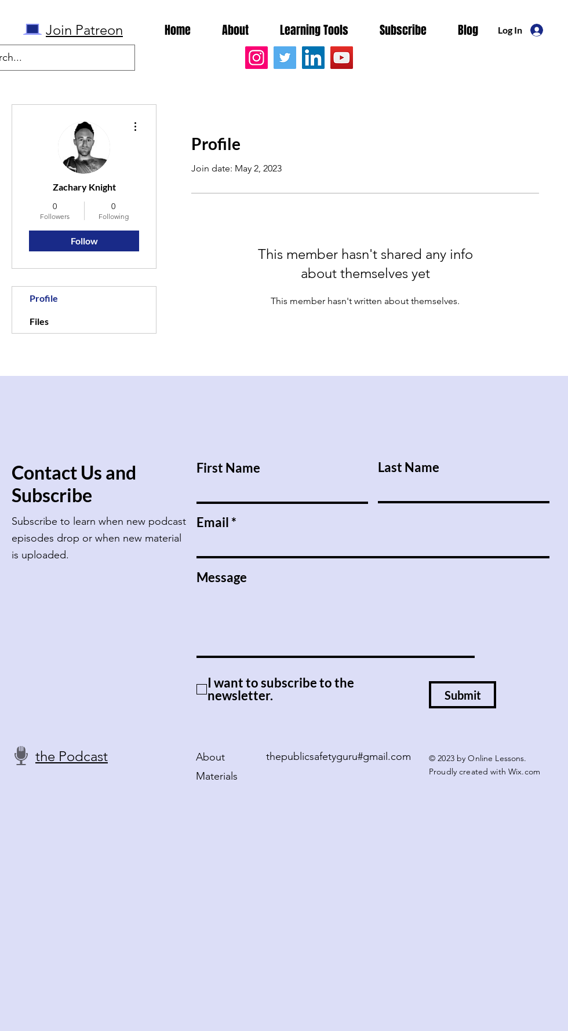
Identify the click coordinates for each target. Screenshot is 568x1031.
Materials (217, 776)
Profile (44, 298)
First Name (228, 468)
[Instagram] (256, 57)
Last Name (408, 467)
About (210, 757)
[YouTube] (341, 57)
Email (212, 522)
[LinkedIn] (313, 57)
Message (221, 577)
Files (39, 321)
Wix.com (524, 771)
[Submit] (462, 694)
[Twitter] (285, 57)
